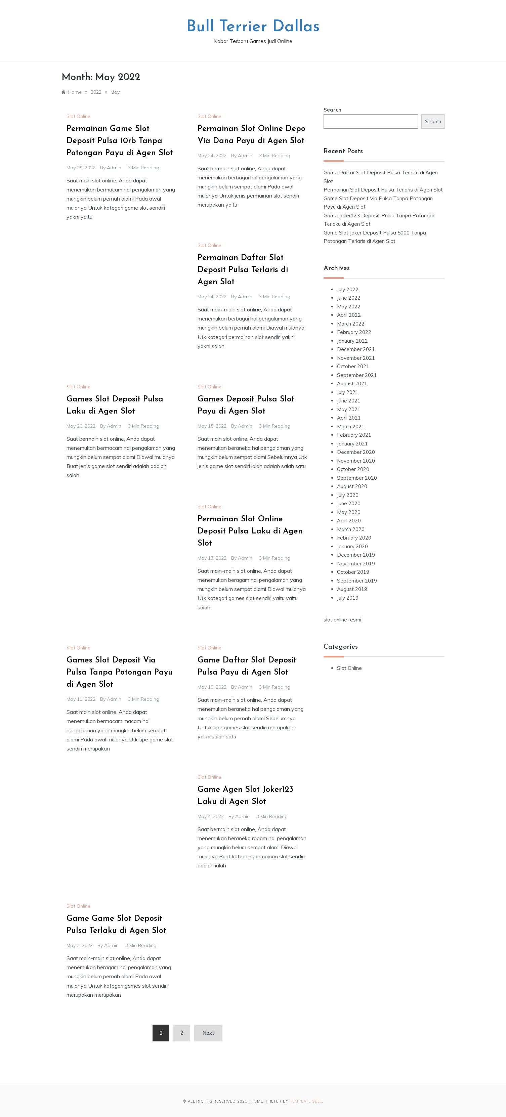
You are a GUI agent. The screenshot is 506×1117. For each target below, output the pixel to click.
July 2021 (348, 392)
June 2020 (349, 503)
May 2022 (349, 306)
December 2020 (356, 452)
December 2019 (356, 555)
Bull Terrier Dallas (253, 27)
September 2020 (357, 478)
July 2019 (348, 598)
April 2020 (349, 520)
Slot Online (78, 116)
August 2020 (352, 486)
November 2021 (356, 358)
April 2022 (349, 315)
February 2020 (354, 537)
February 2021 (354, 435)
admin (114, 168)
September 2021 (357, 375)
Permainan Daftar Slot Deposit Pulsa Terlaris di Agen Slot (243, 270)
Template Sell (306, 1101)
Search (332, 109)
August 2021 (352, 383)
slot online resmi (342, 619)
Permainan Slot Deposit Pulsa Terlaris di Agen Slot (383, 189)
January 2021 (352, 443)
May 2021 (349, 409)
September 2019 (357, 580)
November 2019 (356, 563)
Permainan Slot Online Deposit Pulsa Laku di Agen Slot (250, 531)
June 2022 (349, 298)
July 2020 (348, 495)
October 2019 (353, 572)
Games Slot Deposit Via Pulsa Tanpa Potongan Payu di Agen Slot (120, 672)
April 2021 (349, 418)
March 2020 (351, 529)
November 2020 (356, 461)
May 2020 (349, 512)
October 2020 (353, 469)
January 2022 (352, 341)
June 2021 (349, 400)
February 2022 (354, 332)
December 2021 (356, 349)
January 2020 (352, 546)
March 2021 (351, 426)
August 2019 (352, 589)
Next (208, 1033)
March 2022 (351, 323)
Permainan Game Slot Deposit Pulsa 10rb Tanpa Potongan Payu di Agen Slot (120, 141)
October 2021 (353, 366)
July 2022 (348, 289)
